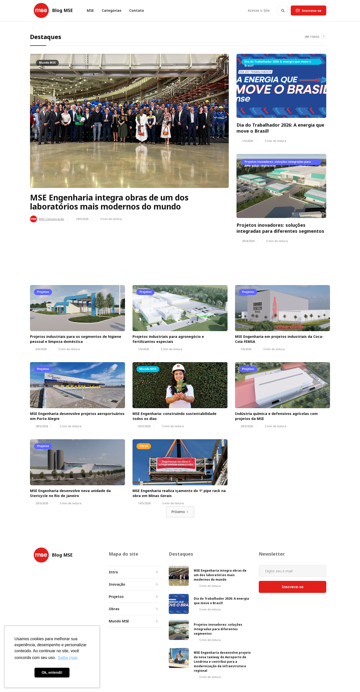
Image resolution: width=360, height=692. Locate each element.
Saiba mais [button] (68, 657)
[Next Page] (180, 511)
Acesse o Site (259, 10)
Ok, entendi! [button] (52, 672)
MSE (90, 10)
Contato (136, 10)
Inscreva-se (311, 10)
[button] (111, 11)
